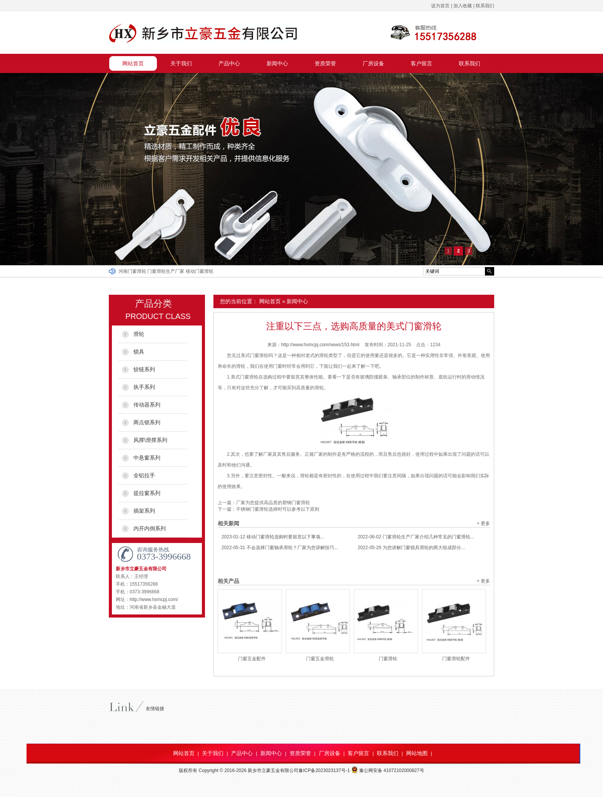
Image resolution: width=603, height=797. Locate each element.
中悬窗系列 (146, 458)
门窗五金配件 (252, 658)
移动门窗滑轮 (199, 271)
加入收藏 (462, 5)
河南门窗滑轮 (132, 271)
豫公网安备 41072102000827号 (387, 770)
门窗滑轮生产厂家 (166, 271)
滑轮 (138, 334)
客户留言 (421, 63)
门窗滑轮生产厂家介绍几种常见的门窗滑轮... (416, 537)
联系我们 (485, 5)
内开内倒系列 (149, 528)
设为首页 (440, 5)
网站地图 (417, 753)
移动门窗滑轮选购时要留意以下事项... (273, 537)
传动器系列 (146, 405)
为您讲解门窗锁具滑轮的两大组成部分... (411, 547)
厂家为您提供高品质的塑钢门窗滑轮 (273, 502)
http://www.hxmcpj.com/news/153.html (320, 344)
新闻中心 (277, 63)
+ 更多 (483, 523)
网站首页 (133, 63)
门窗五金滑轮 (320, 658)
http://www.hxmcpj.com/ (154, 599)
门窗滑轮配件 (456, 658)
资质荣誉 (325, 63)
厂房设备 (373, 63)
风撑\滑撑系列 (150, 440)
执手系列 (144, 387)
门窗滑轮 (388, 658)
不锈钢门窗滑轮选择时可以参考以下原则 (277, 509)
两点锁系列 (146, 422)
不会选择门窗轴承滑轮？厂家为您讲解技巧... (280, 547)
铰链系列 (144, 369)
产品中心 (229, 63)
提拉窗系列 (146, 493)
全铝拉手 (144, 475)
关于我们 (181, 63)
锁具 (138, 352)
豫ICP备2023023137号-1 (324, 770)
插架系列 (144, 511)
